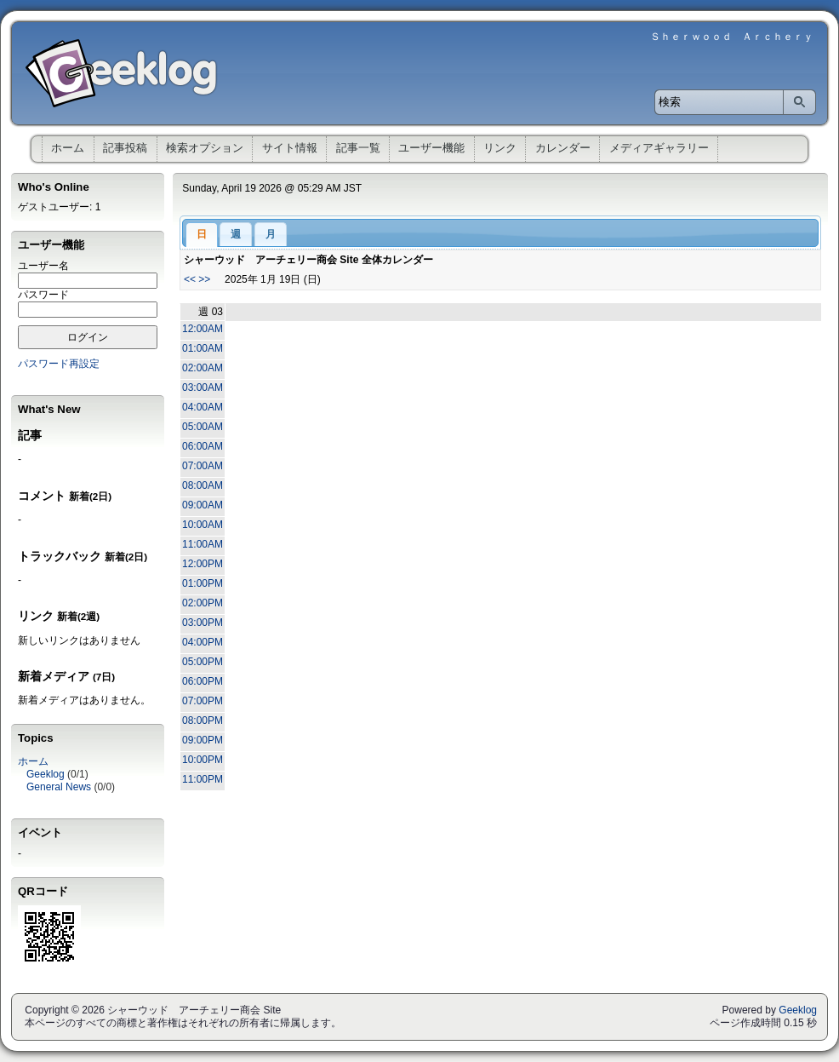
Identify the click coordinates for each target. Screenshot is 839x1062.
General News (58, 787)
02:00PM (202, 603)
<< (190, 279)
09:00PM (202, 740)
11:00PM (202, 779)
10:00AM (202, 525)
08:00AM (202, 485)
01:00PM (202, 583)
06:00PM (202, 681)
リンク (500, 147)
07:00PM (202, 701)
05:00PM (202, 662)
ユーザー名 (43, 266)
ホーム (67, 147)
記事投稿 (125, 147)
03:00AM (202, 387)
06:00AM (202, 446)
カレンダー (563, 147)
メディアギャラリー (659, 147)
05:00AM (202, 427)
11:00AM (202, 544)
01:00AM (202, 348)
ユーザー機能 (431, 147)
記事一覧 (358, 147)
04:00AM (202, 407)
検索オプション (204, 147)
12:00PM (202, 564)
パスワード (43, 295)
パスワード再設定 (59, 364)
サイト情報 (289, 147)
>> (204, 279)
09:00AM (202, 505)
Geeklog (45, 774)
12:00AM (202, 329)
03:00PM (202, 623)
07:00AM (202, 466)
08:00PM (202, 720)
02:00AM (202, 368)
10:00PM (202, 760)
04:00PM (202, 642)
